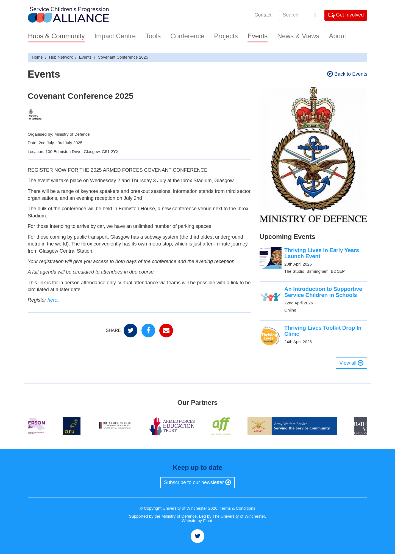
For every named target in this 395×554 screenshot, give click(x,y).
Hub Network (61, 57)
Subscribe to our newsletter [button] (197, 482)
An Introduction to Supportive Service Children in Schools (323, 292)
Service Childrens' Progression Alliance (68, 15)
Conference (187, 36)
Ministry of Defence (179, 516)
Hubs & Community (56, 36)
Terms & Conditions (237, 508)
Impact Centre (115, 36)
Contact (262, 15)
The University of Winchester (239, 516)
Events (257, 36)
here (52, 300)
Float (207, 520)
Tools (153, 36)
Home (37, 57)
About (337, 36)
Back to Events (347, 74)
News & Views (298, 36)
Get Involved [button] (346, 15)
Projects (226, 36)
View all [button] (352, 363)
